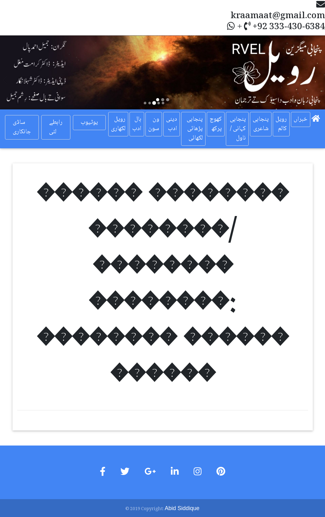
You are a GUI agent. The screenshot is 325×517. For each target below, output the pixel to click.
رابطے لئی (56, 127)
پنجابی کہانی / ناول (238, 129)
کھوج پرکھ (216, 124)
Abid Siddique (182, 508)
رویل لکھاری (118, 124)
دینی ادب (171, 124)
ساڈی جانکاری (22, 127)
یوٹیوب (89, 122)
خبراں (300, 119)
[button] (24, 72)
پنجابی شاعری (261, 124)
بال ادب (136, 124)
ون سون (153, 124)
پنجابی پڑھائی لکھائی (195, 129)
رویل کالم (281, 124)
